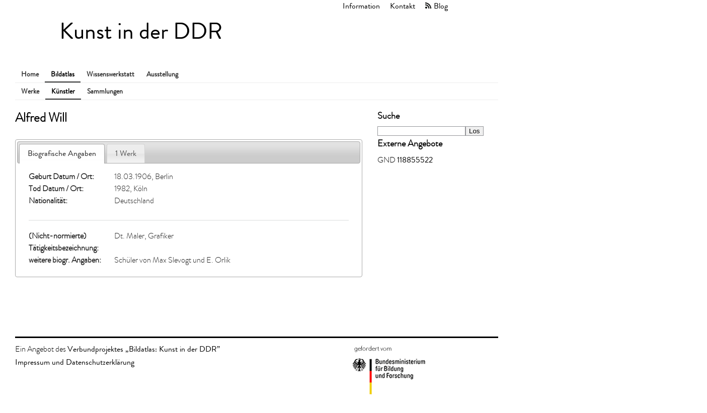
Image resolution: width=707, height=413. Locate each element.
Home (30, 74)
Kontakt (402, 6)
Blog (441, 6)
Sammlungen (105, 91)
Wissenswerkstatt (110, 74)
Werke (30, 91)
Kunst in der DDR (140, 31)
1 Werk (125, 153)
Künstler (63, 91)
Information (361, 6)
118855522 (415, 160)
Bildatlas (62, 74)
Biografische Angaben (62, 153)
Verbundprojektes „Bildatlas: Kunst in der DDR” (143, 349)
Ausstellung (162, 74)
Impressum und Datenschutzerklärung (74, 362)
